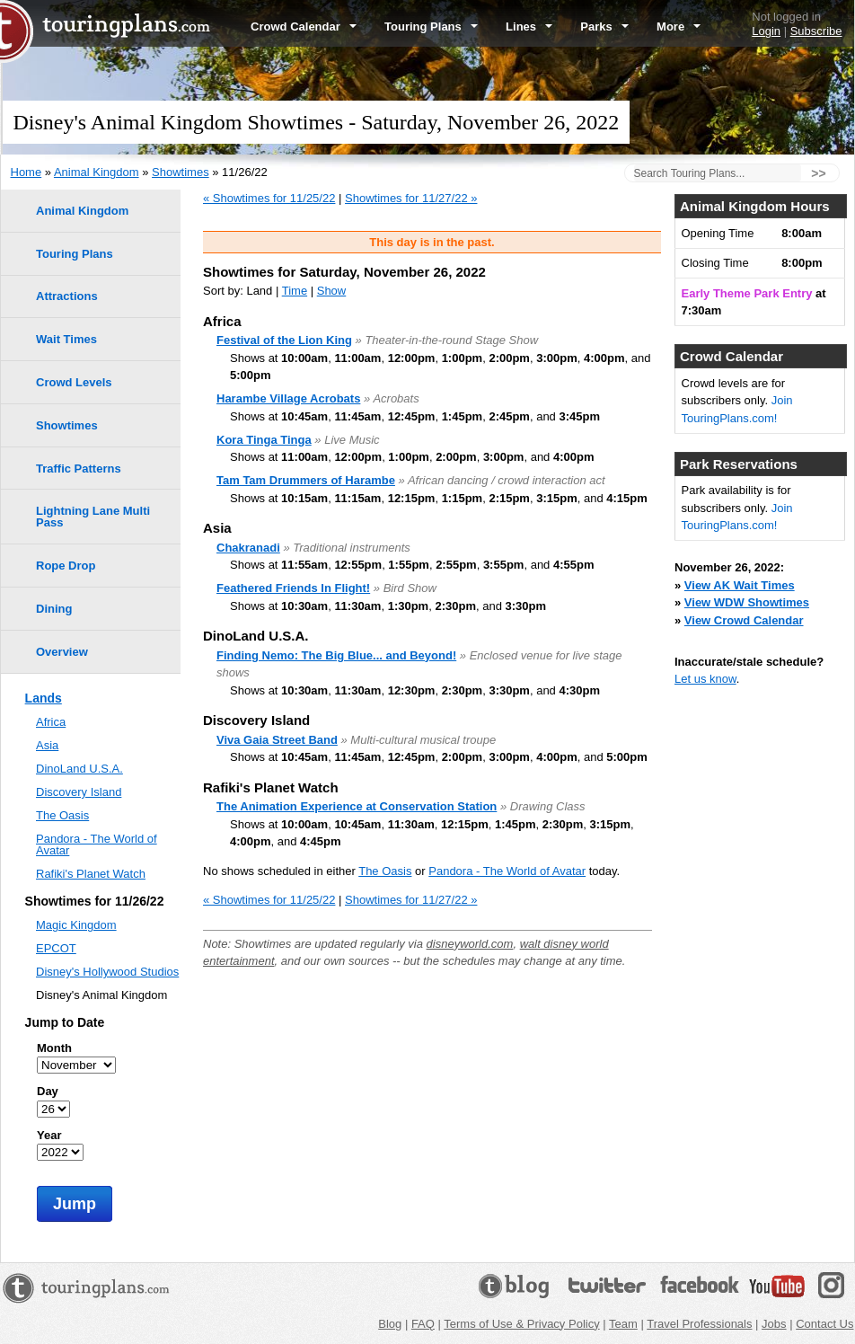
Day (47, 1091)
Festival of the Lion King (284, 340)
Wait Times (66, 339)
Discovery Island (78, 792)
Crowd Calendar (304, 26)
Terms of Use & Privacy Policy (521, 1324)
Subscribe (816, 31)
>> (818, 173)
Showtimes (180, 172)
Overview (62, 652)
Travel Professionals (699, 1324)
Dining (54, 608)
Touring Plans (431, 26)
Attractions (67, 296)
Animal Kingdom (96, 172)
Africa (51, 722)
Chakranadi (248, 547)
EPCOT (56, 948)
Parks (604, 26)
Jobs (774, 1324)
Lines (529, 26)
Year (49, 1135)
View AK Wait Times (739, 585)
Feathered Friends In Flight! (293, 588)
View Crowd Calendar (744, 620)
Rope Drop (65, 565)
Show (332, 290)
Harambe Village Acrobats (288, 398)
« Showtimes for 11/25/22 (269, 198)
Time (294, 290)
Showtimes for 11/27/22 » (411, 198)
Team (623, 1324)
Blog (389, 1324)
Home (26, 172)
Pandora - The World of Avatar (507, 871)
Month (54, 1048)
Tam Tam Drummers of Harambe (305, 480)
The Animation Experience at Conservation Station (356, 806)
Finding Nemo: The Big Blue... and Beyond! (336, 655)
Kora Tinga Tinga (264, 440)
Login (766, 31)
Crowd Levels (74, 382)
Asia (47, 745)
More (679, 26)
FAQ (423, 1324)
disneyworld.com (470, 944)
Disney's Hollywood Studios (107, 971)
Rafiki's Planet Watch (90, 873)
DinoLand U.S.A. (79, 768)
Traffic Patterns (78, 468)
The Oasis (384, 871)
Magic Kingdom (76, 925)
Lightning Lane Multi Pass (93, 516)
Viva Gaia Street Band (277, 740)
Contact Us (824, 1324)
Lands (43, 698)
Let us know (705, 678)
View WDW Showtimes (746, 602)
